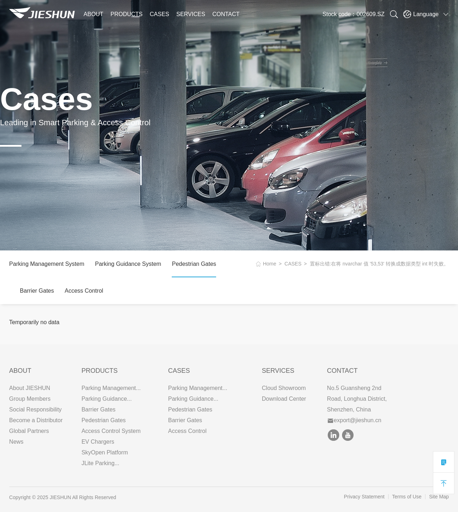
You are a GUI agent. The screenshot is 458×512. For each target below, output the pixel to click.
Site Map (439, 496)
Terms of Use (407, 496)
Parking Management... (111, 388)
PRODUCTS (127, 14)
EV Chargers (98, 442)
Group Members (30, 399)
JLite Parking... (101, 463)
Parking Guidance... (107, 399)
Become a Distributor (36, 420)
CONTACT (225, 14)
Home (269, 264)
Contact (342, 370)
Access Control (84, 291)
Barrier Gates (37, 291)
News (16, 442)
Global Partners (29, 431)
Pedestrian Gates (194, 264)
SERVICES (190, 14)
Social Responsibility (35, 409)
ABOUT (93, 14)
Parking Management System (46, 264)
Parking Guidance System (128, 264)
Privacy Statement (364, 496)
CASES (159, 14)
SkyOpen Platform (105, 452)
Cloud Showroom (284, 388)
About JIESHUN (29, 388)
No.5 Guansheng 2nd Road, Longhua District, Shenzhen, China (357, 399)
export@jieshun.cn (354, 420)
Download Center (284, 399)
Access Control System (111, 431)
